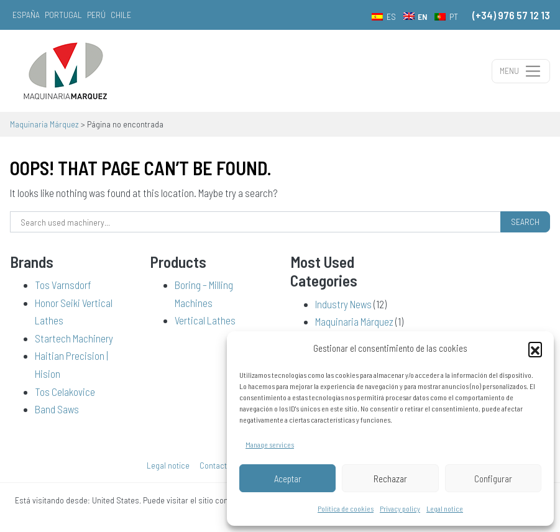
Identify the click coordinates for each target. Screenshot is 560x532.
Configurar (493, 478)
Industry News (343, 304)
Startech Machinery (74, 338)
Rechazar (390, 478)
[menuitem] (384, 16)
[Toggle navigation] (521, 71)
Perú (96, 14)
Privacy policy (400, 508)
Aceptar (287, 478)
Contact (213, 465)
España (26, 14)
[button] (535, 348)
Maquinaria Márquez (354, 321)
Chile (121, 14)
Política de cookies (346, 508)
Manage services (270, 444)
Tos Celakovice (65, 391)
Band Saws (57, 409)
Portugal (63, 14)
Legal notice (444, 508)
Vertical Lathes (205, 320)
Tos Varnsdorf (63, 284)
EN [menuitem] (422, 16)
